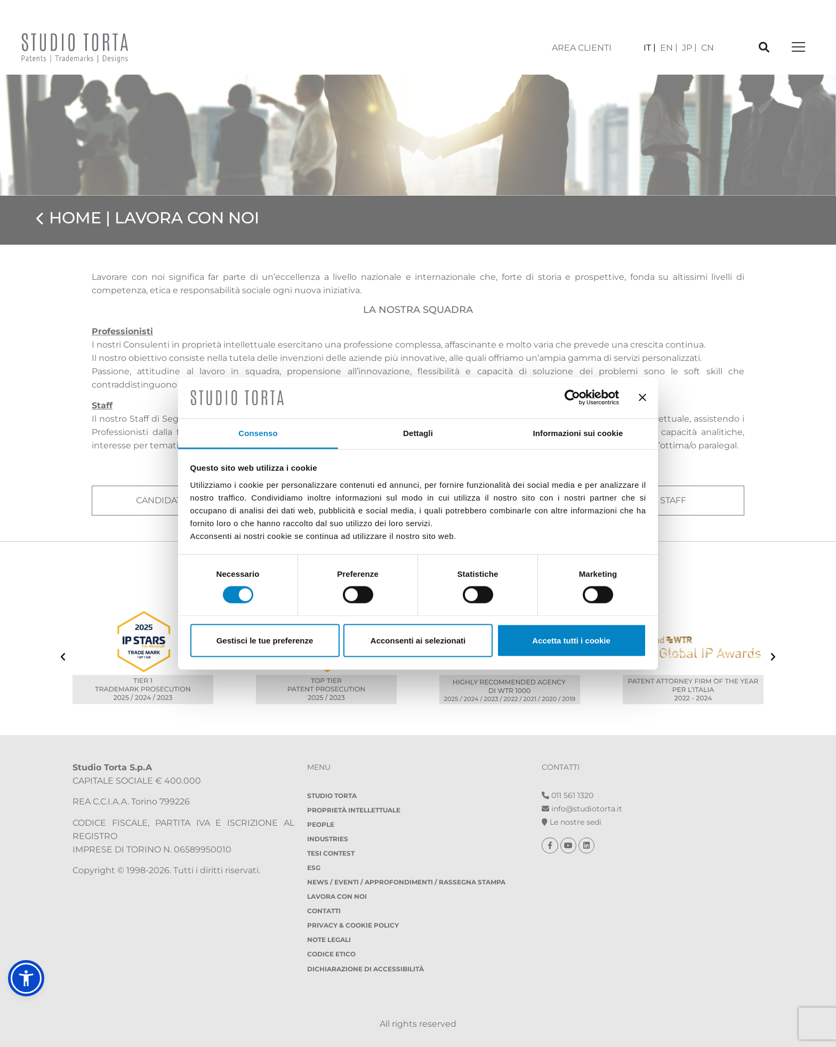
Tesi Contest (331, 853)
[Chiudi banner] (642, 397)
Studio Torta (332, 796)
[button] (26, 978)
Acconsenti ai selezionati (418, 640)
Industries (327, 839)
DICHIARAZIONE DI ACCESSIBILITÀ (365, 969)
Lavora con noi (337, 896)
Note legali (329, 940)
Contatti (324, 911)
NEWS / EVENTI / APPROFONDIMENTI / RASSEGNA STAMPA (406, 882)
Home (75, 218)
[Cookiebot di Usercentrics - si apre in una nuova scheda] (572, 398)
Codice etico (331, 954)
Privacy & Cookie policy (353, 925)
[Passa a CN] (707, 47)
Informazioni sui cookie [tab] (578, 432)
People (320, 824)
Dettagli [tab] (418, 432)
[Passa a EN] (669, 47)
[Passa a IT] (649, 47)
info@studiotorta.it (582, 809)
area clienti (582, 48)
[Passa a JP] (689, 47)
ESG (313, 868)
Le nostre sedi (571, 822)
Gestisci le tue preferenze (265, 640)
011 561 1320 (567, 795)
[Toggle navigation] (798, 48)
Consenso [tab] (257, 432)
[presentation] (63, 658)
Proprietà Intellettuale (353, 810)
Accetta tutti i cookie (571, 640)
